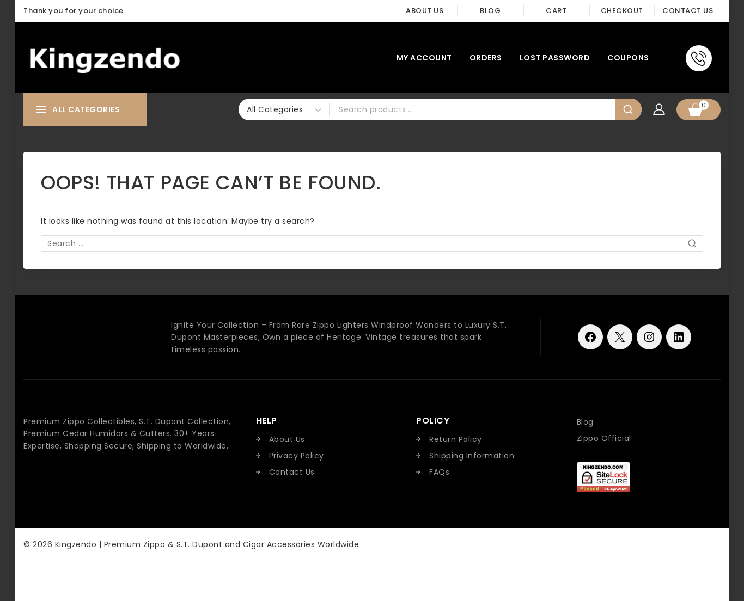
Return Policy (455, 439)
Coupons (628, 57)
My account (424, 57)
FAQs (439, 472)
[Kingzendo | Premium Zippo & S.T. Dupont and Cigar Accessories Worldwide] (104, 58)
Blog (490, 10)
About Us (424, 10)
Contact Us (687, 10)
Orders (485, 57)
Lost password (555, 57)
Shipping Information (471, 455)
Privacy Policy (296, 455)
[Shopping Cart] (698, 109)
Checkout (622, 10)
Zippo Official (604, 438)
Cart (556, 10)
